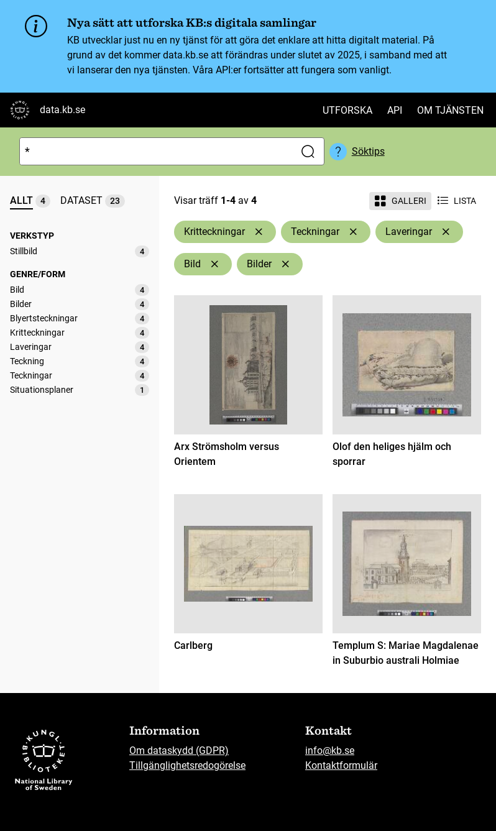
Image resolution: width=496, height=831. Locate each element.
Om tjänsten (450, 110)
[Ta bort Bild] (214, 264)
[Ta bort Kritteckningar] (258, 231)
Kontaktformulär (341, 765)
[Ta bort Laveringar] (445, 231)
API (394, 110)
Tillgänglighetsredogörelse (187, 765)
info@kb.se (329, 750)
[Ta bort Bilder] (285, 264)
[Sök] (154, 151)
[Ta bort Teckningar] (353, 231)
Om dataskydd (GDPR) (179, 750)
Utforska (347, 110)
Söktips (368, 151)
